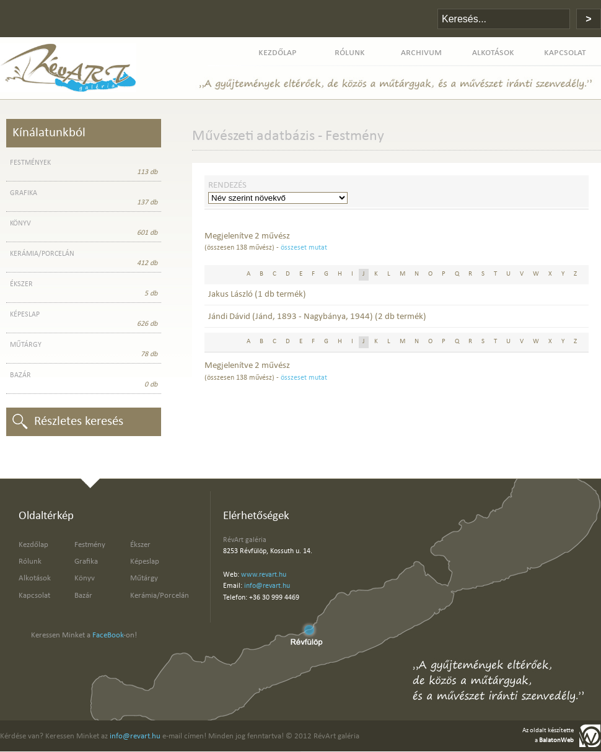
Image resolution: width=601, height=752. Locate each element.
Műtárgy (144, 578)
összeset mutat (304, 247)
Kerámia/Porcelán (159, 596)
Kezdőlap (33, 545)
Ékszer (140, 545)
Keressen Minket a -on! (84, 635)
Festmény (89, 545)
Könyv (84, 578)
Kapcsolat (34, 596)
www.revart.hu (263, 575)
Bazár (83, 596)
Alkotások (35, 578)
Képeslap (144, 561)
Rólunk (30, 561)
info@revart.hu (267, 586)
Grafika (86, 561)
